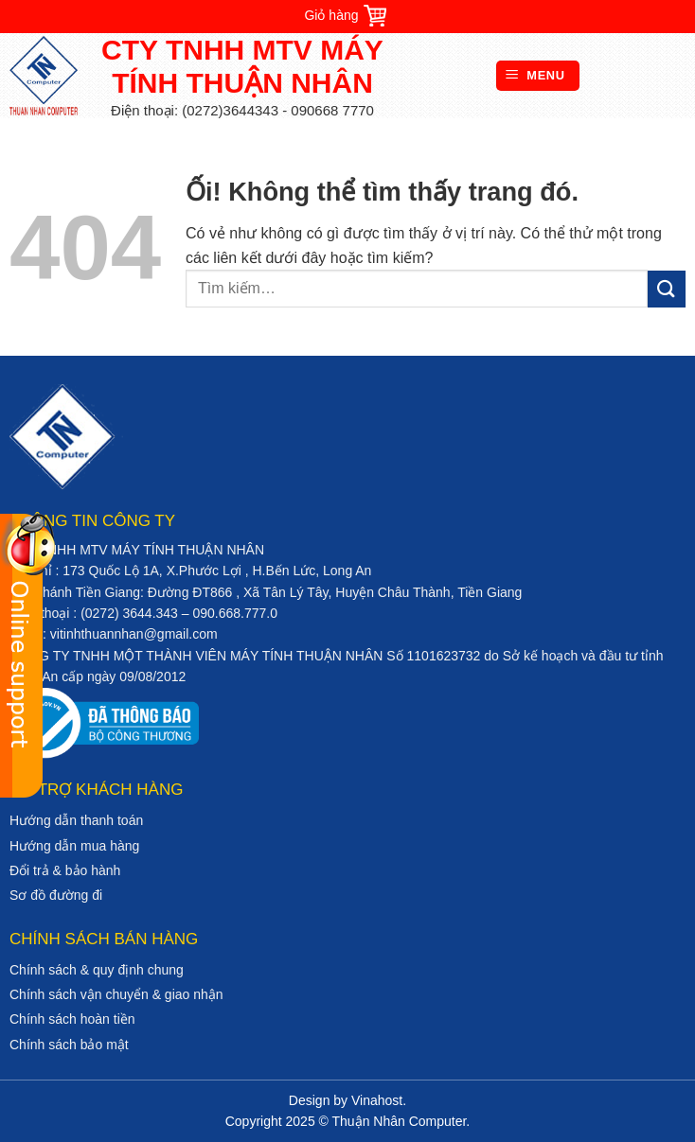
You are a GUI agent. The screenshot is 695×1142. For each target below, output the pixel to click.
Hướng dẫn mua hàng (74, 845)
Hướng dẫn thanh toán (76, 820)
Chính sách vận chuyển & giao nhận (116, 994)
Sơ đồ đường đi (55, 895)
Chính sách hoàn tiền (72, 1019)
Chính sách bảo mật (69, 1044)
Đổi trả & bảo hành (64, 870)
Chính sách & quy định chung (96, 969)
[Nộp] (667, 289)
